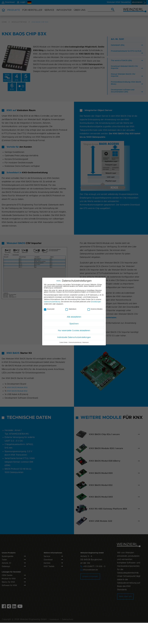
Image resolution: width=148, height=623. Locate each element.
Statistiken (70, 308)
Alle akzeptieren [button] (74, 316)
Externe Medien (95, 308)
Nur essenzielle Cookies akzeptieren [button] (74, 330)
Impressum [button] (86, 341)
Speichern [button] (74, 323)
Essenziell (49, 308)
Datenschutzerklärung (52, 301)
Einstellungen (96, 301)
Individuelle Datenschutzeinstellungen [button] (74, 337)
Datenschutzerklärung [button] (75, 341)
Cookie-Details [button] (63, 341)
